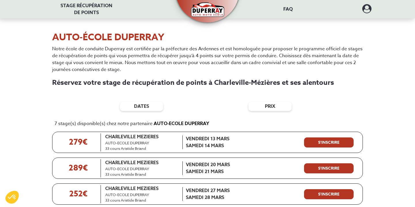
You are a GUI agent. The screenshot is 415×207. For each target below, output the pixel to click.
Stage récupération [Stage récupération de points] (86, 9)
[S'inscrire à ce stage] (329, 142)
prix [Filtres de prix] (270, 106)
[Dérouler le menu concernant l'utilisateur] (366, 10)
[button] (207, 6)
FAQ (288, 9)
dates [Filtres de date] (141, 106)
